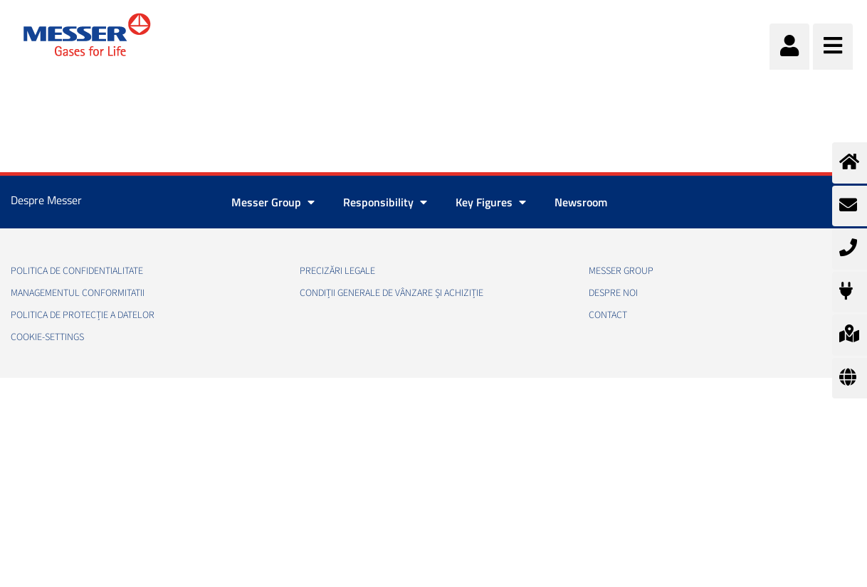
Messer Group (621, 271)
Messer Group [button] (273, 202)
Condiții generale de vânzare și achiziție (391, 293)
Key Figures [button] (491, 202)
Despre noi (613, 293)
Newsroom (581, 202)
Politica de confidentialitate (77, 271)
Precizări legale (337, 271)
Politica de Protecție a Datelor (82, 315)
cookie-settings (47, 337)
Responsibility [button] (385, 202)
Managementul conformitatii (77, 293)
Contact (608, 315)
